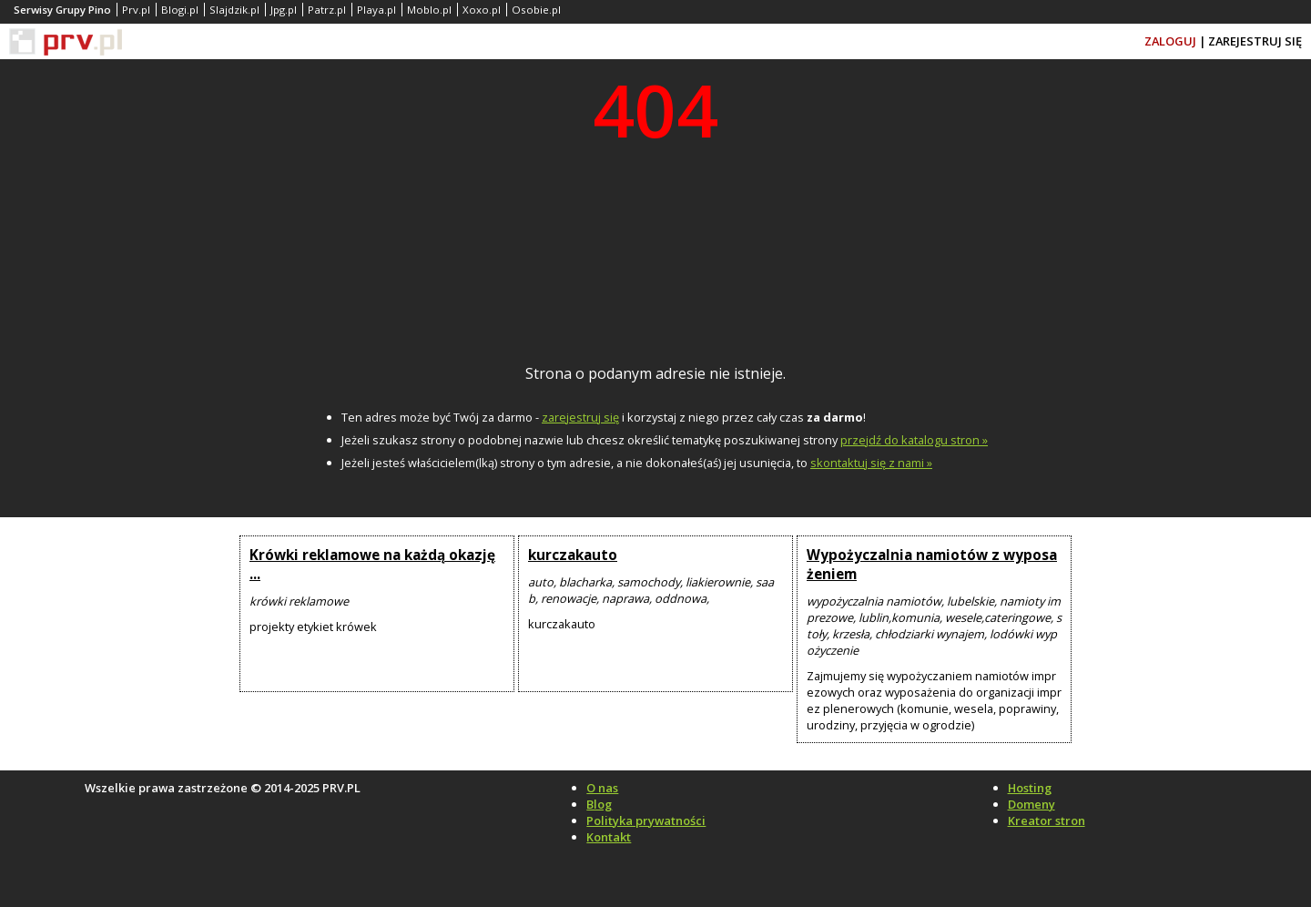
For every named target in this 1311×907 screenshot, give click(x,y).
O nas (602, 788)
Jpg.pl (283, 9)
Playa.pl (376, 9)
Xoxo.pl (481, 9)
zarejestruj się (580, 417)
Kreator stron (1046, 820)
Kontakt (608, 837)
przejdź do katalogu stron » (914, 440)
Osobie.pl (536, 9)
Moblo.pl (429, 9)
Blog (599, 804)
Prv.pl (136, 9)
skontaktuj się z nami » (871, 462)
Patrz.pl (327, 9)
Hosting (1030, 788)
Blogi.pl (179, 9)
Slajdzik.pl (234, 9)
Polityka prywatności (646, 820)
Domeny (1031, 804)
